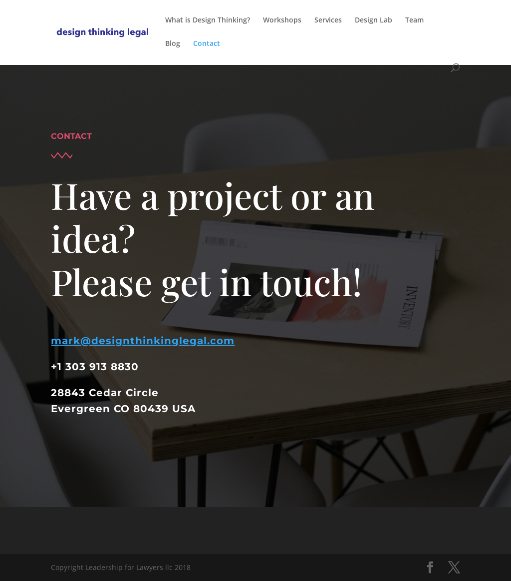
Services (328, 20)
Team (414, 20)
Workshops (282, 20)
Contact (206, 44)
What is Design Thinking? (207, 20)
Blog (172, 44)
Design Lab (373, 20)
